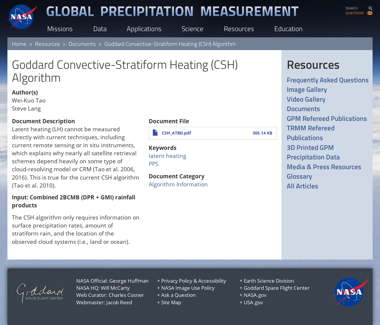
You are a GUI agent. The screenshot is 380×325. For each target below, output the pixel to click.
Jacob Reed (119, 302)
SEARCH (352, 8)
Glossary (299, 176)
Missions (60, 28)
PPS (153, 164)
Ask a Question (178, 295)
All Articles (302, 186)
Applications (144, 28)
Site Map (171, 302)
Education (288, 28)
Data (100, 28)
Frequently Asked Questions (328, 80)
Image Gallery (307, 90)
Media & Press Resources (324, 167)
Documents (82, 43)
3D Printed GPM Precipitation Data (313, 152)
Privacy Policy (176, 280)
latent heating (167, 156)
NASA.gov (255, 295)
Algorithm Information (178, 184)
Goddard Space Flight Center (277, 287)
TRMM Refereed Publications (311, 133)
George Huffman (128, 280)
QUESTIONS (355, 13)
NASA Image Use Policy (188, 287)
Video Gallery (306, 99)
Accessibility (212, 280)
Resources (239, 28)
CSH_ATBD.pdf (176, 133)
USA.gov (253, 302)
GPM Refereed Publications (327, 119)
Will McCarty (115, 287)
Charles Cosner (126, 295)
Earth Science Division (269, 280)
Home (19, 43)
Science (192, 28)
